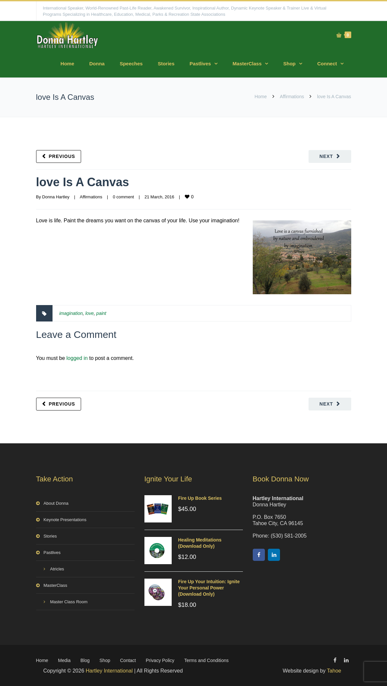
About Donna (56, 503)
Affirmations (292, 96)
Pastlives (200, 63)
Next (326, 156)
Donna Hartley (55, 196)
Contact (128, 660)
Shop (289, 63)
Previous (62, 156)
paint (101, 313)
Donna (97, 63)
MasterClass (247, 63)
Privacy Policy (160, 660)
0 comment (123, 196)
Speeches (131, 63)
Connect (327, 63)
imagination (71, 313)
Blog (85, 660)
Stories (166, 63)
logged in (77, 358)
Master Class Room (69, 601)
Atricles (57, 568)
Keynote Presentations (65, 519)
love (89, 313)
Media (64, 660)
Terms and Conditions (206, 660)
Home (67, 63)
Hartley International (109, 671)
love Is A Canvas (82, 182)
